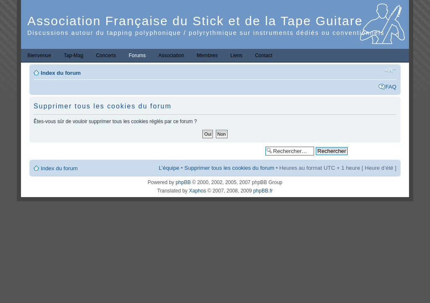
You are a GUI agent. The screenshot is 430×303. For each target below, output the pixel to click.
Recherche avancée (374, 151)
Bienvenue (39, 55)
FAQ (390, 87)
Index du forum (61, 73)
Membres (207, 55)
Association (171, 55)
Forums (137, 55)
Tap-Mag (74, 55)
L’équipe (169, 168)
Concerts (106, 55)
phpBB (183, 182)
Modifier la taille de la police (390, 70)
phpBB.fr (263, 191)
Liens (237, 55)
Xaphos (197, 191)
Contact (263, 55)
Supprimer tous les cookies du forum (229, 168)
